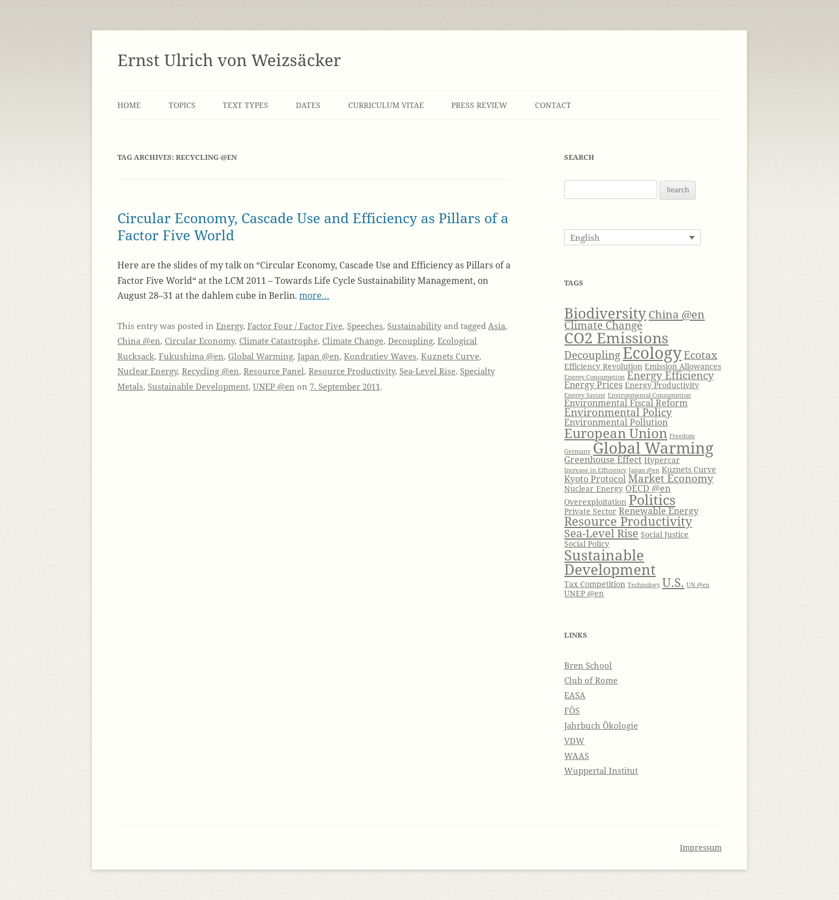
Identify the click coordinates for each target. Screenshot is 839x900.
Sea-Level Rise (427, 370)
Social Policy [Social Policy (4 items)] (586, 543)
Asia (496, 325)
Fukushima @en (191, 356)
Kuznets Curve (450, 356)
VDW (574, 740)
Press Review (479, 105)
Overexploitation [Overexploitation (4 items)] (595, 502)
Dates (308, 105)
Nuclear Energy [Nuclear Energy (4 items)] (593, 488)
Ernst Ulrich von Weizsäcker (229, 59)
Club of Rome (591, 680)
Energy (229, 325)
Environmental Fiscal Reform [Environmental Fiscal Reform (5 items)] (626, 402)
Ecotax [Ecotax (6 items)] (700, 355)
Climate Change (352, 340)
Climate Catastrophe (278, 340)
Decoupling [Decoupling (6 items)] (592, 355)
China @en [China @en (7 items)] (676, 314)
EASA (575, 694)
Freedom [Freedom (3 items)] (682, 436)
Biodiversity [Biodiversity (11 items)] (605, 313)
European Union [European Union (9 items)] (615, 433)
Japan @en (318, 356)
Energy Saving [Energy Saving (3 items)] (584, 395)
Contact (553, 105)
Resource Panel (273, 370)
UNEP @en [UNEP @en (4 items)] (584, 593)
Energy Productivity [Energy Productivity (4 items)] (662, 385)
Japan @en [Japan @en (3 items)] (644, 470)
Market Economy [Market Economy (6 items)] (670, 478)
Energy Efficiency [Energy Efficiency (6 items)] (670, 375)
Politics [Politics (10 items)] (652, 499)
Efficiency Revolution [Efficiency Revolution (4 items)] (603, 366)
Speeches (365, 325)
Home (129, 105)
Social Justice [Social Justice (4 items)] (665, 534)
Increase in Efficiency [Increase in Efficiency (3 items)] (595, 470)
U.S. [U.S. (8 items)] (673, 582)
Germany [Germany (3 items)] (577, 451)
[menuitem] (632, 237)
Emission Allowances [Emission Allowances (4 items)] (683, 366)
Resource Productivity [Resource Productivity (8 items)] (628, 521)
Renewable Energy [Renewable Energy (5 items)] (659, 510)
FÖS (572, 710)
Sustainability (414, 325)
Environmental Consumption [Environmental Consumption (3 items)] (649, 395)
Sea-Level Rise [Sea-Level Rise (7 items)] (601, 533)
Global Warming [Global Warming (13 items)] (653, 447)
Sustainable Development (198, 386)
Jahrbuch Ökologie (601, 725)
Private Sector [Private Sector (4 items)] (590, 511)
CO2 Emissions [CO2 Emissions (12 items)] (616, 337)
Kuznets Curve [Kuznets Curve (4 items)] (689, 469)
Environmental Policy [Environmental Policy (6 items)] (618, 412)
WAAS (576, 755)
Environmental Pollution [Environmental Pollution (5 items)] (616, 422)
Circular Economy (200, 340)
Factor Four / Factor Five (295, 325)
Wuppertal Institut (601, 770)
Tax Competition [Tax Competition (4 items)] (594, 584)
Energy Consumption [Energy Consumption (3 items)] (594, 377)
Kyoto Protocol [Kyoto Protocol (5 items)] (595, 478)
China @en (138, 340)
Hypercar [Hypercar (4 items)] (662, 460)
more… (314, 295)
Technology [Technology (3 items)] (643, 585)
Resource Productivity (351, 370)
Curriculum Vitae (386, 105)
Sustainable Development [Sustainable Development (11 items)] (610, 562)
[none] (632, 237)
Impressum (701, 847)
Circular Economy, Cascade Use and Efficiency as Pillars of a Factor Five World (312, 226)
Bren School (588, 665)
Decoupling (410, 340)
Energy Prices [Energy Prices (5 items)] (593, 384)
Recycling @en (210, 370)
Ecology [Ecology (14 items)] (652, 353)
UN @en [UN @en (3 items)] (698, 585)
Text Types (245, 105)
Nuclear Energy (147, 370)
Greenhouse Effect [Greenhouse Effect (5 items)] (603, 459)
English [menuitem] (585, 237)
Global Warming (260, 356)
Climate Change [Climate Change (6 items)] (603, 325)
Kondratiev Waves (380, 356)
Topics (182, 105)
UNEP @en (274, 386)
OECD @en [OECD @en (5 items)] (647, 488)
